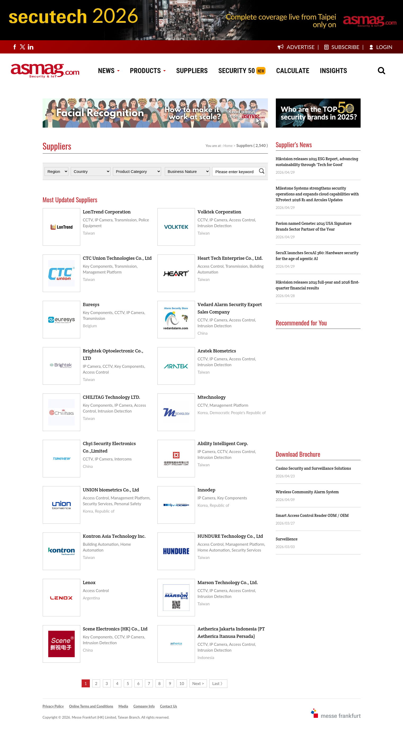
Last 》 (218, 683)
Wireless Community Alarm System (307, 491)
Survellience (287, 538)
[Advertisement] (315, 382)
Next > (198, 683)
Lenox (89, 582)
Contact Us (168, 706)
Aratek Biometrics (217, 351)
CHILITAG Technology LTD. (111, 397)
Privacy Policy (53, 706)
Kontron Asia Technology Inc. (114, 536)
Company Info (144, 706)
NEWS (108, 71)
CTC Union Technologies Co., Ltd (117, 258)
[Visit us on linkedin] (30, 47)
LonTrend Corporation (107, 212)
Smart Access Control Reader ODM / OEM (312, 515)
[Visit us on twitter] (22, 46)
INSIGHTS (333, 71)
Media (123, 706)
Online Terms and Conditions (91, 706)
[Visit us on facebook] (14, 47)
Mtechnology (212, 397)
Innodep (206, 490)
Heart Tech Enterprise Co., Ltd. (230, 258)
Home (228, 146)
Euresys (91, 304)
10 (181, 683)
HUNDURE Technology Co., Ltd (230, 536)
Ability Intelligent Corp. (223, 443)
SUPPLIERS (192, 71)
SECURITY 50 (236, 71)
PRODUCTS (148, 71)
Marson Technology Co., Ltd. (228, 582)
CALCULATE (292, 71)
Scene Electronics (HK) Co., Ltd (115, 629)
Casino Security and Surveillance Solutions (313, 468)
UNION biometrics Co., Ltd (111, 490)
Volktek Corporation (219, 212)
